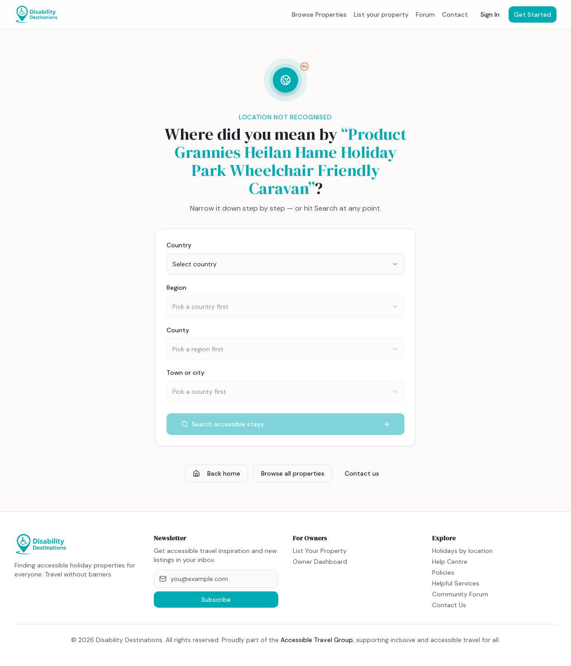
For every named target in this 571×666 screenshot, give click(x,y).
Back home (216, 473)
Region (176, 287)
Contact (455, 14)
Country (179, 245)
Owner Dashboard (320, 561)
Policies (443, 572)
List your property (381, 14)
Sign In (490, 14)
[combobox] (285, 264)
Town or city (186, 372)
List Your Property (320, 551)
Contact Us (449, 605)
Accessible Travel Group (317, 640)
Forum (425, 14)
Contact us (362, 473)
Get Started (532, 14)
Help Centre (449, 561)
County (178, 330)
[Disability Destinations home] (36, 14)
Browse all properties (292, 473)
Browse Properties (319, 14)
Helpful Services (455, 583)
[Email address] (216, 579)
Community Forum (460, 594)
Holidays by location (462, 551)
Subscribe (216, 599)
